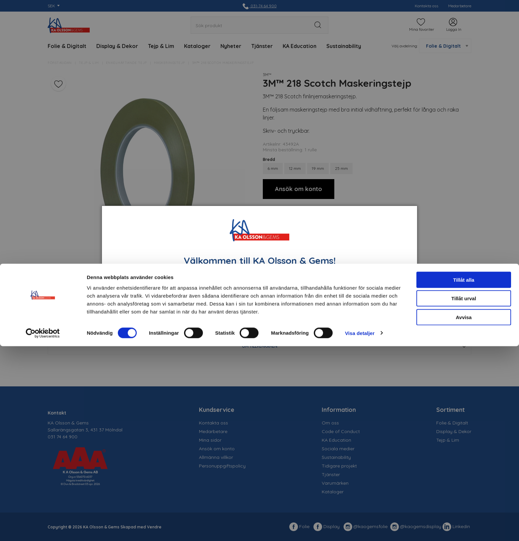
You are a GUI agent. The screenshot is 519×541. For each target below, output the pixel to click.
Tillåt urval (463, 493)
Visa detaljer (359, 528)
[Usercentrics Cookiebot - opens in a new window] (43, 528)
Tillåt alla (463, 474)
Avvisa (464, 512)
